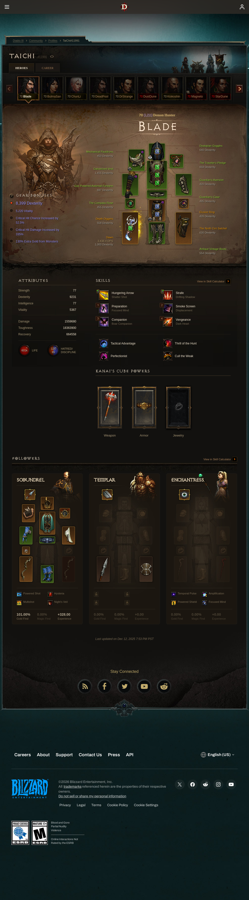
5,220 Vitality (22, 211)
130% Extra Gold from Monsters (34, 241)
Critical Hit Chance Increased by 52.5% (34, 220)
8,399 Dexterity (27, 203)
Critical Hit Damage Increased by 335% (35, 232)
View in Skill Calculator (214, 281)
